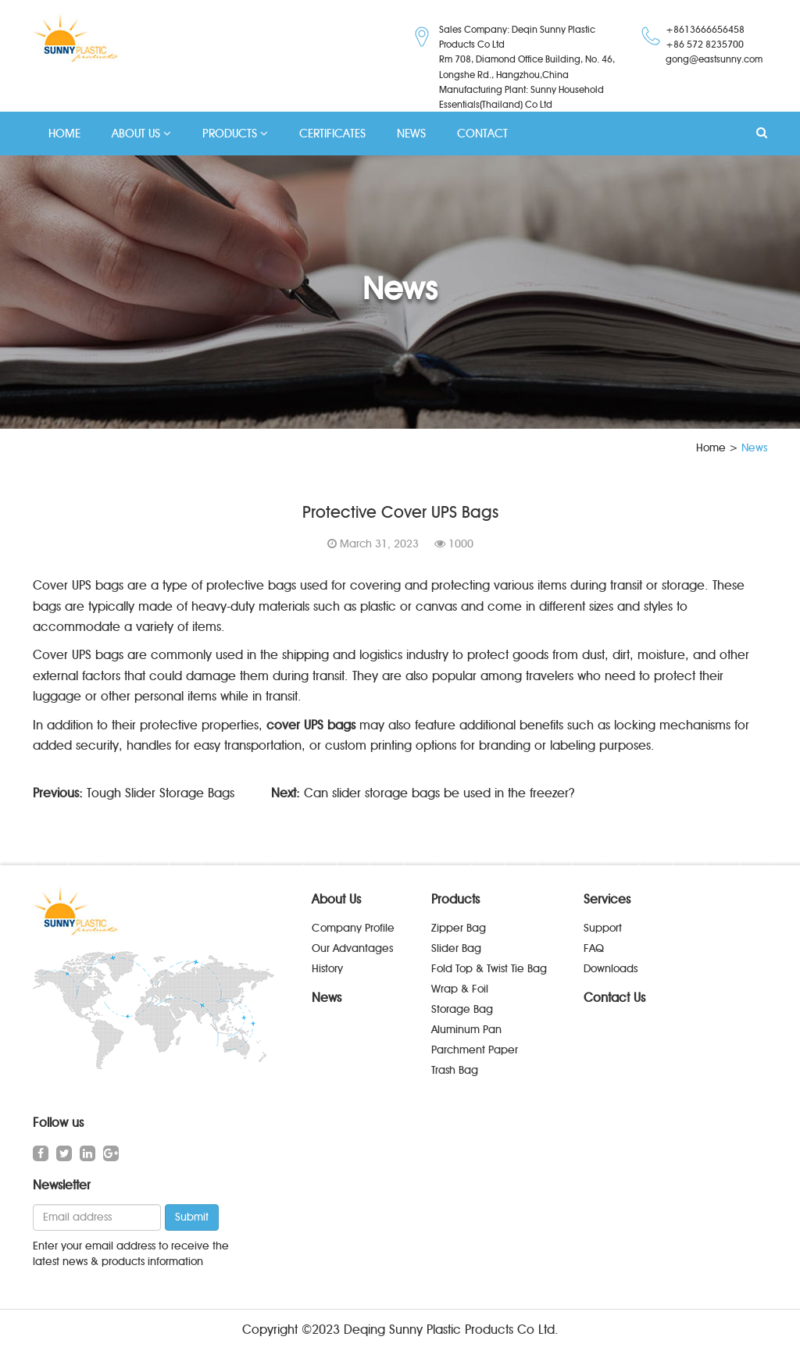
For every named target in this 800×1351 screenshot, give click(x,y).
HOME (64, 134)
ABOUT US (141, 134)
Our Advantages (352, 948)
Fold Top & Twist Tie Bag (489, 968)
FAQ (594, 948)
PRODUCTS (235, 134)
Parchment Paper (474, 1050)
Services (607, 899)
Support (603, 928)
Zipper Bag (458, 928)
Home (711, 447)
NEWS (411, 134)
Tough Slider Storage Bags (160, 793)
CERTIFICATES (332, 134)
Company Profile (353, 928)
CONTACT (482, 134)
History (327, 968)
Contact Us (614, 997)
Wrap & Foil (459, 989)
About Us (336, 899)
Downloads (611, 968)
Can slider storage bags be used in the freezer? (439, 793)
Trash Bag (454, 1070)
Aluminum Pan (466, 1029)
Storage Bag (462, 1009)
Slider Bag (456, 948)
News (326, 997)
